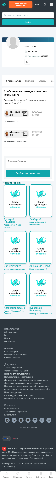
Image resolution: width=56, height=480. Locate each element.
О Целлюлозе (10, 332)
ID (25, 113)
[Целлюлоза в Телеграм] (14, 420)
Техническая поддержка (15, 412)
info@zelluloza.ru (11, 409)
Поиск (7, 338)
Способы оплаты (12, 358)
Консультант (10, 415)
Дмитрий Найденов (9, 220)
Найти (28, 22)
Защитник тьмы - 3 (38, 269)
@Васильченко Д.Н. (16, 113)
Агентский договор (13, 368)
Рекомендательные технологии (18, 395)
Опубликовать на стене (28, 173)
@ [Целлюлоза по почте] (35, 420)
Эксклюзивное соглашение (16, 371)
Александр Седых (40, 265)
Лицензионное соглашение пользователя (23, 383)
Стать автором (11, 351)
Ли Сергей (35, 219)
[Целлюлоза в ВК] (7, 420)
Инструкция (9, 341)
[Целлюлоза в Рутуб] (48, 420)
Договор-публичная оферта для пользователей (26, 380)
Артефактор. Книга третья (12, 226)
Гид (6, 335)
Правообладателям (13, 392)
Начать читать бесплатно (20, 4)
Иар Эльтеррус (12, 265)
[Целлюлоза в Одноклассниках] (21, 420)
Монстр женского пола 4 (40, 314)
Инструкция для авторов (15, 355)
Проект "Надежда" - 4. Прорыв (14, 312)
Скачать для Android (28, 428)
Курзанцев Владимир (35, 309)
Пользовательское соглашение (18, 377)
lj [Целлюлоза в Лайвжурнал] (41, 420)
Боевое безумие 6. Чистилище (37, 223)
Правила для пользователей (17, 374)
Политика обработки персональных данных (24, 398)
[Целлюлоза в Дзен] (28, 420)
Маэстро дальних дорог (15, 269)
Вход (37, 4)
